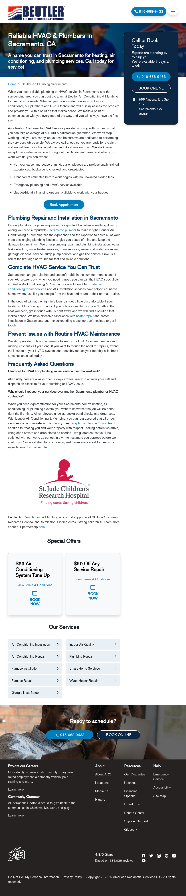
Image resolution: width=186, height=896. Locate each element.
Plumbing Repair (80, 656)
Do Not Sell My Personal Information (33, 877)
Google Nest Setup (25, 692)
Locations (102, 783)
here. (42, 527)
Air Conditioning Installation (31, 644)
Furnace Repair (22, 680)
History (100, 799)
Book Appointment (64, 204)
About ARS (103, 774)
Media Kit (101, 791)
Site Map (159, 796)
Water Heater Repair (83, 680)
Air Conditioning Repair (28, 656)
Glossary (130, 829)
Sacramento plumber (61, 230)
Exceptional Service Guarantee (91, 423)
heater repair (85, 316)
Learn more (16, 789)
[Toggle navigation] (173, 11)
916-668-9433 (151, 76)
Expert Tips (132, 804)
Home (12, 84)
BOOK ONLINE (151, 88)
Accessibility (162, 787)
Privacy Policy (72, 877)
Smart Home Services (84, 668)
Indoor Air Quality (81, 644)
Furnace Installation (25, 668)
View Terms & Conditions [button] (34, 585)
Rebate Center (134, 813)
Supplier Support (136, 821)
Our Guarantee (134, 774)
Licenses (130, 783)
